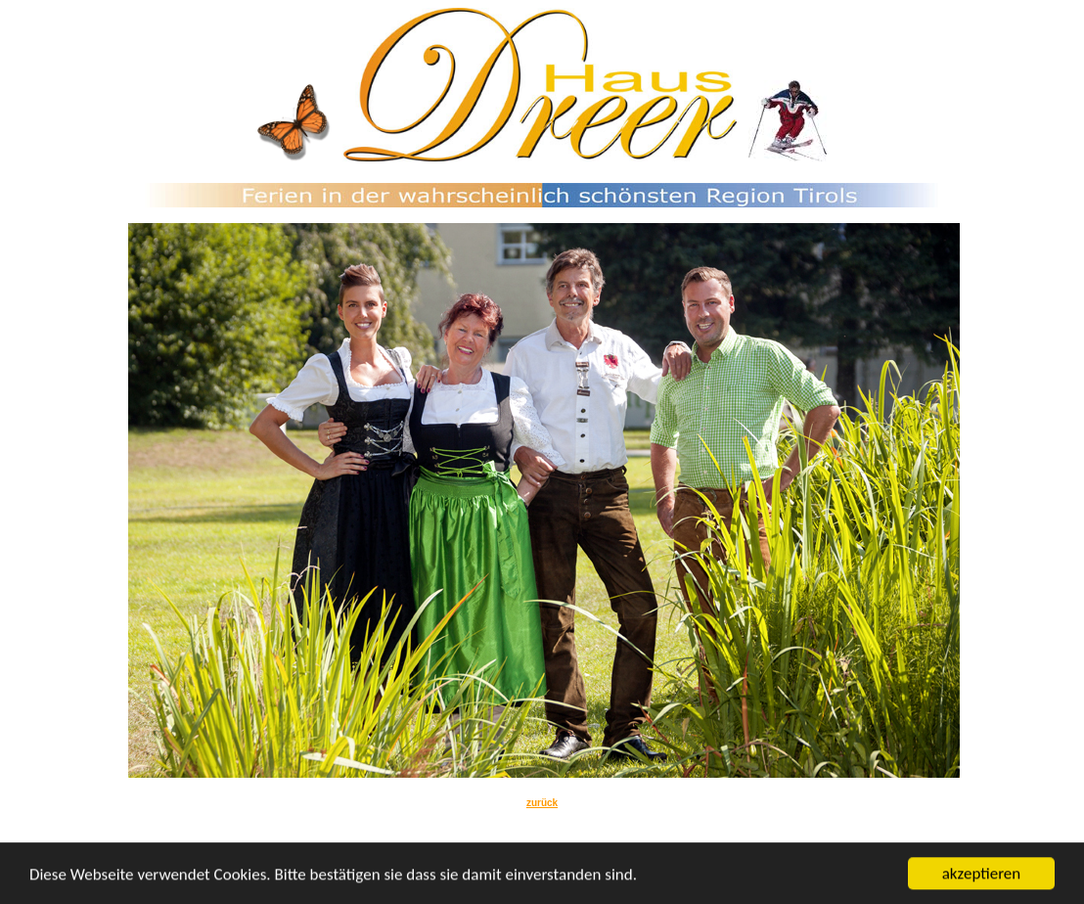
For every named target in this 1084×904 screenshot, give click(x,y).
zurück (542, 802)
